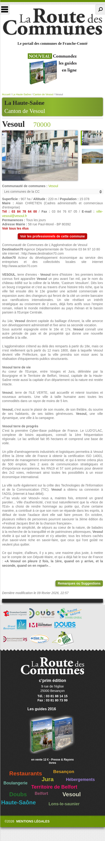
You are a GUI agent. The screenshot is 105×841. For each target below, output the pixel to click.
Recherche (100, 9)
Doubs (18, 794)
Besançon (63, 771)
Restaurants (25, 773)
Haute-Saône (18, 802)
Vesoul (53, 186)
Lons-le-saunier (64, 804)
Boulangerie (15, 783)
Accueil (6, 94)
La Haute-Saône (21, 94)
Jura (48, 779)
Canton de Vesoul (24, 111)
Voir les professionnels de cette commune (52, 236)
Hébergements (80, 779)
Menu (4, 9)
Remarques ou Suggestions (79, 583)
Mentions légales (32, 821)
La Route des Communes (52, 21)
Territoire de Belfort (54, 787)
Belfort (41, 793)
